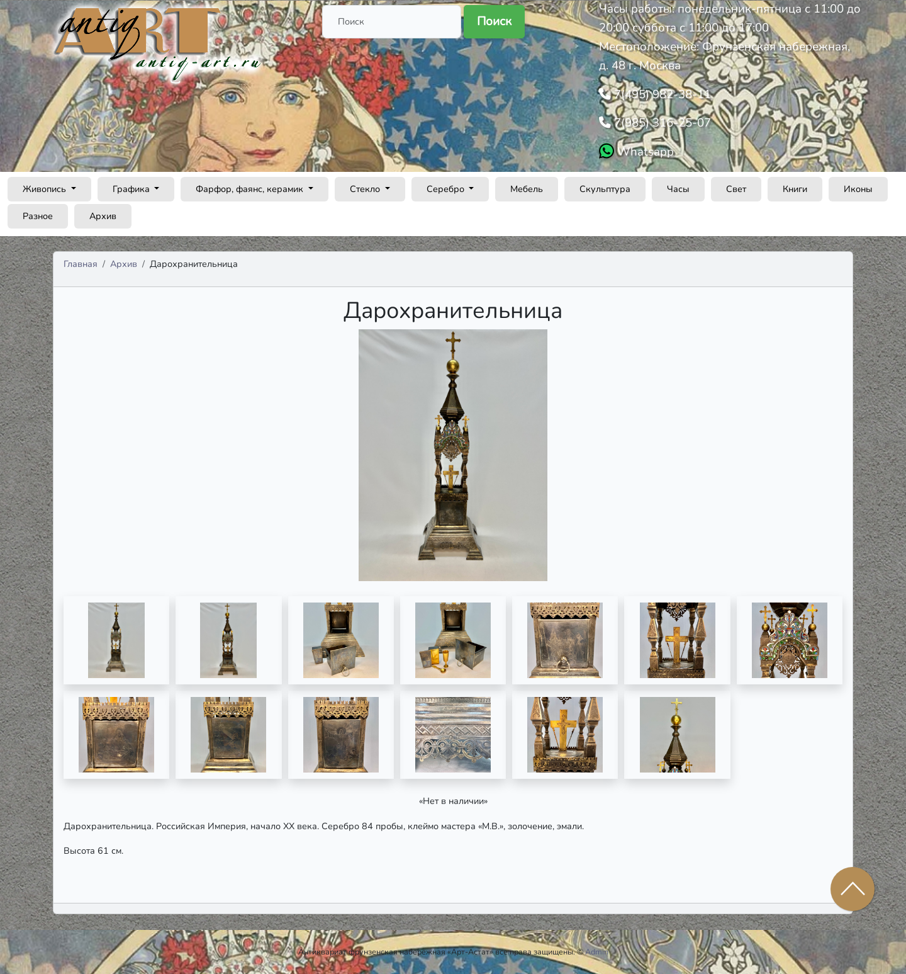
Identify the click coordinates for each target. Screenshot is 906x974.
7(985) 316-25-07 (661, 123)
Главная (81, 264)
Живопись (46, 189)
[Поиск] (391, 21)
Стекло (366, 189)
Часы (678, 189)
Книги (795, 189)
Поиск (494, 21)
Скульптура (604, 189)
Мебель (526, 189)
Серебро (447, 189)
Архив (102, 216)
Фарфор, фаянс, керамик (251, 189)
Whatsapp (644, 152)
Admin (596, 951)
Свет (736, 189)
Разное (38, 216)
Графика (132, 189)
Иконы (858, 189)
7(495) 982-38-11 (661, 94)
